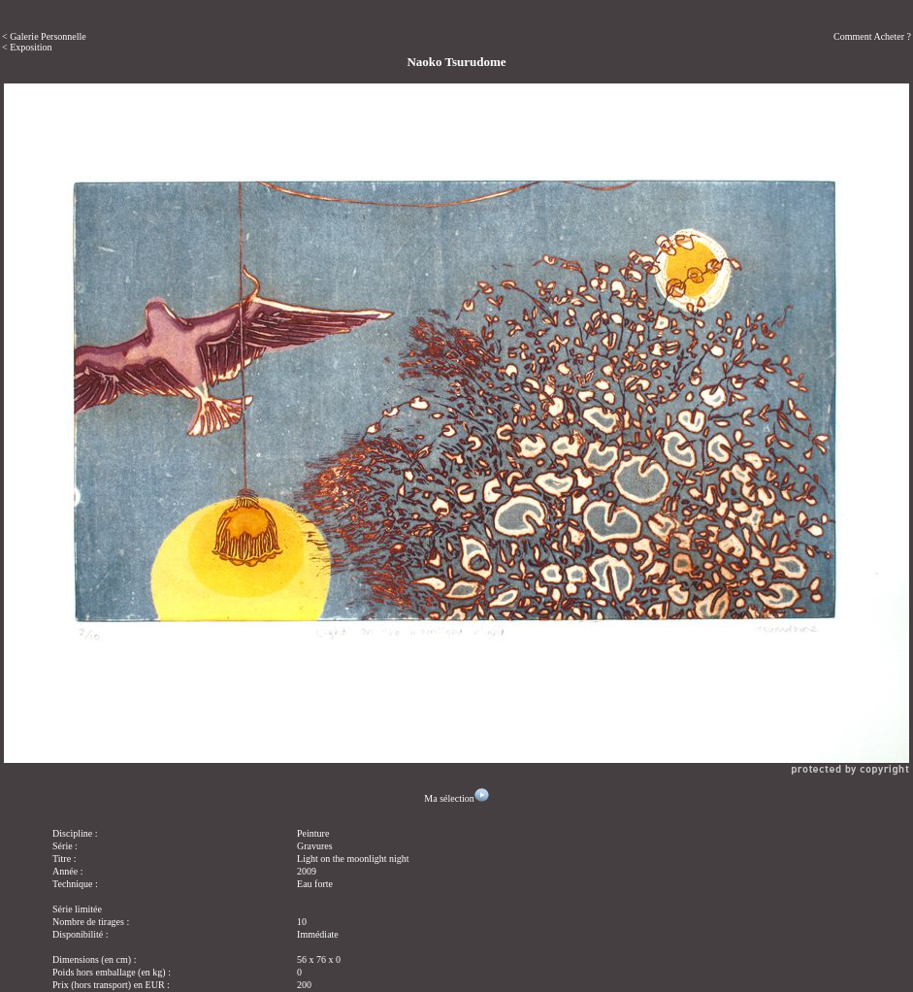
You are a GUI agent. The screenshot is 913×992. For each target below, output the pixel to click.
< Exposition (26, 47)
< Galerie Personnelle (44, 36)
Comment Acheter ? (872, 36)
